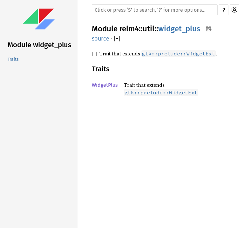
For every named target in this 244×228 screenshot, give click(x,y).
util (148, 28)
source (100, 38)
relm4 (129, 28)
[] (117, 38)
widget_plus (179, 28)
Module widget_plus (39, 45)
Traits (13, 59)
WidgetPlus (105, 85)
